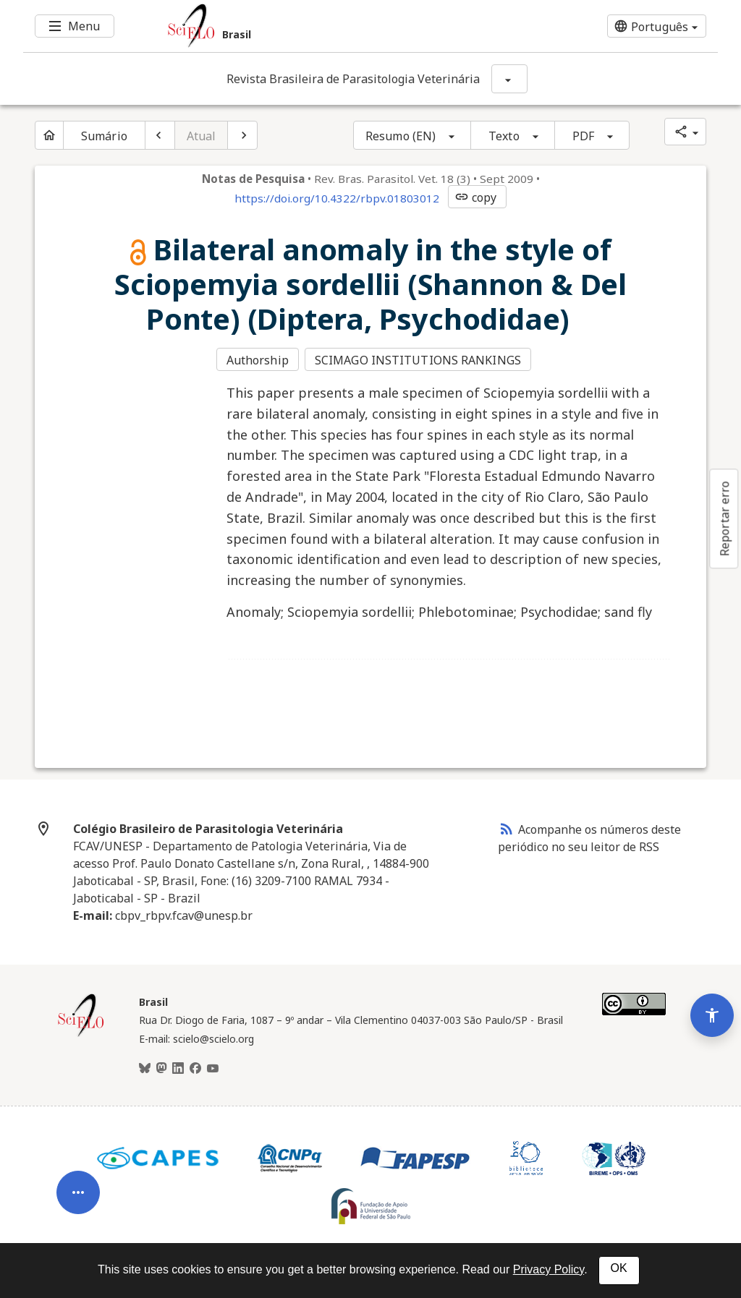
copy (475, 197)
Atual (201, 136)
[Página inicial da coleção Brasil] (81, 1033)
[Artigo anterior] (160, 135)
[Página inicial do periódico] (49, 135)
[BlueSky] (145, 1067)
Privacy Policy (548, 1269)
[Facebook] (195, 1067)
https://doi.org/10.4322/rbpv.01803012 (336, 198)
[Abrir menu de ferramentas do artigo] (78, 1186)
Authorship (257, 360)
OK (619, 1268)
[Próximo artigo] (242, 135)
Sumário (104, 136)
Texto (504, 136)
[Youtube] (213, 1067)
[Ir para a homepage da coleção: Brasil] (313, 26)
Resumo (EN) (400, 136)
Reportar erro (724, 518)
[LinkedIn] (178, 1067)
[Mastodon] (161, 1067)
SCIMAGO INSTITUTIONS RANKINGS (419, 360)
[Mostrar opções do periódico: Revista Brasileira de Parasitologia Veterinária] (509, 78)
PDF (583, 136)
